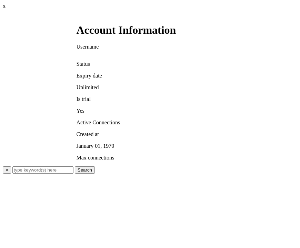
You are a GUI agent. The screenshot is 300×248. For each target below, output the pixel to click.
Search (85, 170)
